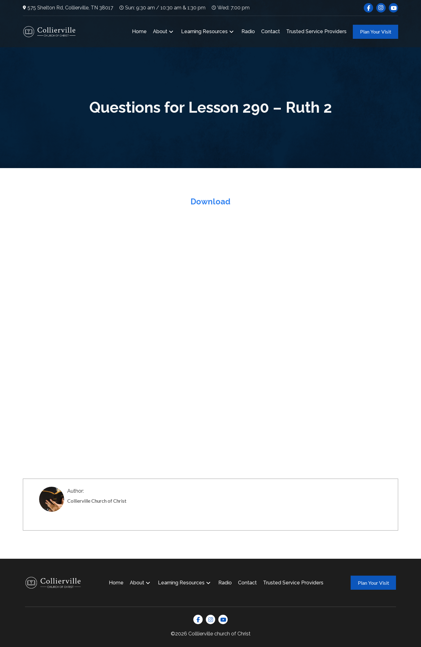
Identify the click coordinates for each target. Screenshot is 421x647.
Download (210, 201)
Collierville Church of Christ (96, 501)
